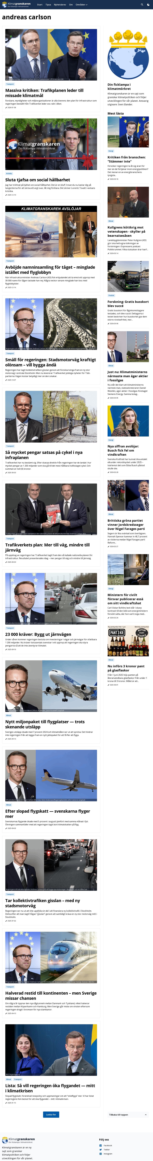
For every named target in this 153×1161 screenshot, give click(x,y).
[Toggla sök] (142, 4)
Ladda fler (51, 1114)
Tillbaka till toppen (128, 1114)
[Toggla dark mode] (148, 4)
